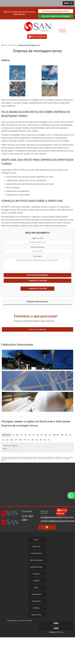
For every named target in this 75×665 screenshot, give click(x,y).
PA (66, 435)
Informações (36, 594)
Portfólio (36, 581)
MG (17, 435)
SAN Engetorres (36, 553)
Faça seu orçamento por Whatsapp (55, 16)
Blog (36, 587)
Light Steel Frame (36, 567)
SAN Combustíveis (36, 560)
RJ (13, 435)
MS (20, 440)
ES (22, 435)
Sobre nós (36, 546)
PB (25, 440)
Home (36, 540)
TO (49, 440)
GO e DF (56, 435)
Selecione (6, 435)
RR (41, 440)
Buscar (62, 31)
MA (11, 440)
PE (42, 435)
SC (34, 435)
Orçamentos (36, 601)
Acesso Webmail (37, 36)
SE (45, 440)
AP (7, 440)
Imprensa (36, 574)
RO (37, 440)
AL (3, 440)
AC (70, 435)
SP (26, 435)
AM (62, 435)
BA (46, 435)
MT (16, 440)
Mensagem (37, 256)
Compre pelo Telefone (37, 281)
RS (38, 435)
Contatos (36, 608)
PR (30, 435)
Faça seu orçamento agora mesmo (55, 11)
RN (33, 440)
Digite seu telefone (37, 247)
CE (50, 435)
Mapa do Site (36, 615)
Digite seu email (37, 238)
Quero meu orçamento (37, 329)
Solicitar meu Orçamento (37, 275)
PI (29, 440)
